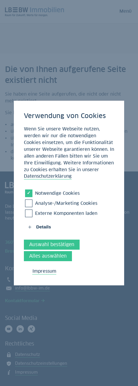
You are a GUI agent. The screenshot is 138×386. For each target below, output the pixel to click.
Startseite (47, 124)
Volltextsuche (53, 137)
